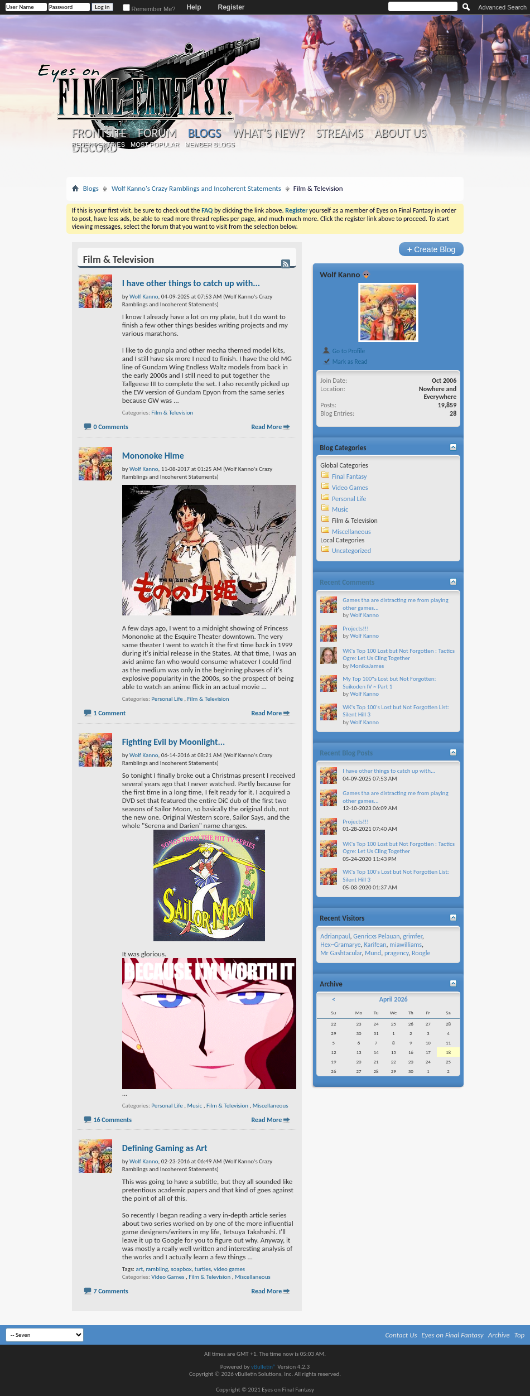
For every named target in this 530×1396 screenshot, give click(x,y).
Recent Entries (98, 144)
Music (195, 1105)
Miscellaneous (270, 1105)
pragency (396, 953)
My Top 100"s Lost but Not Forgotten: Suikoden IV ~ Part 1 (389, 682)
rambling (157, 1269)
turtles (203, 1269)
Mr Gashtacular (341, 953)
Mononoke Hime (153, 455)
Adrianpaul (335, 936)
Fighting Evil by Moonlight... (173, 741)
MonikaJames (367, 666)
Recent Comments (347, 582)
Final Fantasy (349, 476)
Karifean (375, 945)
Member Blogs (209, 144)
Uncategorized (351, 551)
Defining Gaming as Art (165, 1148)
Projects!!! (356, 628)
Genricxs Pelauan (376, 936)
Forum (157, 133)
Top (519, 1335)
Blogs (204, 133)
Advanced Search (502, 7)
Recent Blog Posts (346, 753)
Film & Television (172, 412)
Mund (373, 953)
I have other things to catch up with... (191, 283)
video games (229, 1269)
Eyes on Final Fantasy (453, 1335)
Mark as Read (344, 361)
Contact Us (401, 1335)
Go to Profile (343, 351)
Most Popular (155, 144)
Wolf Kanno (340, 274)
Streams (339, 133)
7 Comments (110, 1291)
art (139, 1269)
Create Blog (431, 249)
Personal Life (166, 698)
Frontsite (99, 133)
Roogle (421, 953)
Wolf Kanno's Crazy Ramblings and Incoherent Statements (196, 188)
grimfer (412, 936)
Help (193, 7)
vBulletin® (263, 1366)
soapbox (181, 1269)
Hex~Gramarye (340, 945)
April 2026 (393, 999)
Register (231, 7)
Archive (499, 1335)
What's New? (268, 133)
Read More (266, 427)
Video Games (167, 1277)
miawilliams (405, 945)
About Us (400, 133)
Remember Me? (149, 9)
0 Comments (110, 427)
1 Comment (109, 713)
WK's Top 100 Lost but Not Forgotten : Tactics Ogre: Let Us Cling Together (399, 654)
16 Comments (112, 1120)
